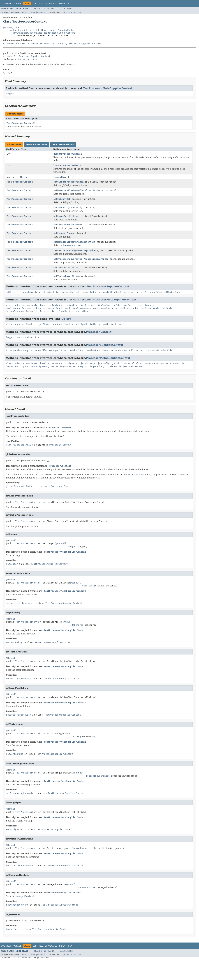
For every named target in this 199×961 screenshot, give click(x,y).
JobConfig (76, 207)
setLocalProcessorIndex (67, 224)
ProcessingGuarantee (95, 259)
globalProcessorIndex (66, 154)
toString (95, 324)
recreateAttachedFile (147, 292)
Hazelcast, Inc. (24, 958)
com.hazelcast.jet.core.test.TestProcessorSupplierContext (43, 33)
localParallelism (131, 305)
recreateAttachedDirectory (115, 292)
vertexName (82, 311)
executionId (30, 305)
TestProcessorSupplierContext (32, 56)
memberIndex (89, 292)
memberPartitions (97, 350)
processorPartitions (28, 337)
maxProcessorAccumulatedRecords (25, 308)
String (24, 177)
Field (23, 12)
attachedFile (50, 292)
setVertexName (62, 276)
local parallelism (137, 474)
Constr (31, 12)
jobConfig (104, 305)
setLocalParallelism (65, 216)
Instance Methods (36, 144)
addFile (10, 292)
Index (62, 3)
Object (66, 318)
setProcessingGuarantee (67, 259)
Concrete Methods (63, 144)
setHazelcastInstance (66, 190)
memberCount (55, 308)
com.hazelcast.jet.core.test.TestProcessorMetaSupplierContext (42, 30)
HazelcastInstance (92, 190)
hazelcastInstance (51, 305)
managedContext (70, 292)
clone (9, 324)
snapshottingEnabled (90, 366)
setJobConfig (61, 207)
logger (10, 93)
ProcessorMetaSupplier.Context (47, 43)
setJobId (167, 308)
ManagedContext (86, 242)
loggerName (60, 177)
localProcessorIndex (65, 165)
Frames (38, 9)
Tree (40, 3)
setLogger (59, 233)
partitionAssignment (77, 308)
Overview (6, 3)
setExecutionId (150, 308)
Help (69, 3)
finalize (31, 324)
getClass (44, 324)
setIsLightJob (62, 199)
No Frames (49, 9)
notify (69, 324)
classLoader (13, 305)
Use (34, 3)
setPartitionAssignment (67, 250)
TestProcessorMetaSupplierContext (107, 88)
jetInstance (88, 305)
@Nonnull (11, 540)
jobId (115, 305)
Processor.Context (14, 43)
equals (19, 324)
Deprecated (51, 3)
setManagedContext (64, 242)
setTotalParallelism (65, 267)
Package (17, 3)
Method (41, 12)
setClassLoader (129, 308)
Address (93, 250)
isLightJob (71, 305)
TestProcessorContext (20, 123)
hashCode (57, 324)
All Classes (66, 9)
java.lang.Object (12, 27)
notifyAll (81, 324)
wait (105, 324)
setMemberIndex (172, 292)
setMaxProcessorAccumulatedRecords (27, 311)
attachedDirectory (29, 292)
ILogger (71, 233)
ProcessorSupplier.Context (85, 43)
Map (85, 250)
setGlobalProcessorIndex (68, 182)
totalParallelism (62, 311)
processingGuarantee (105, 308)
